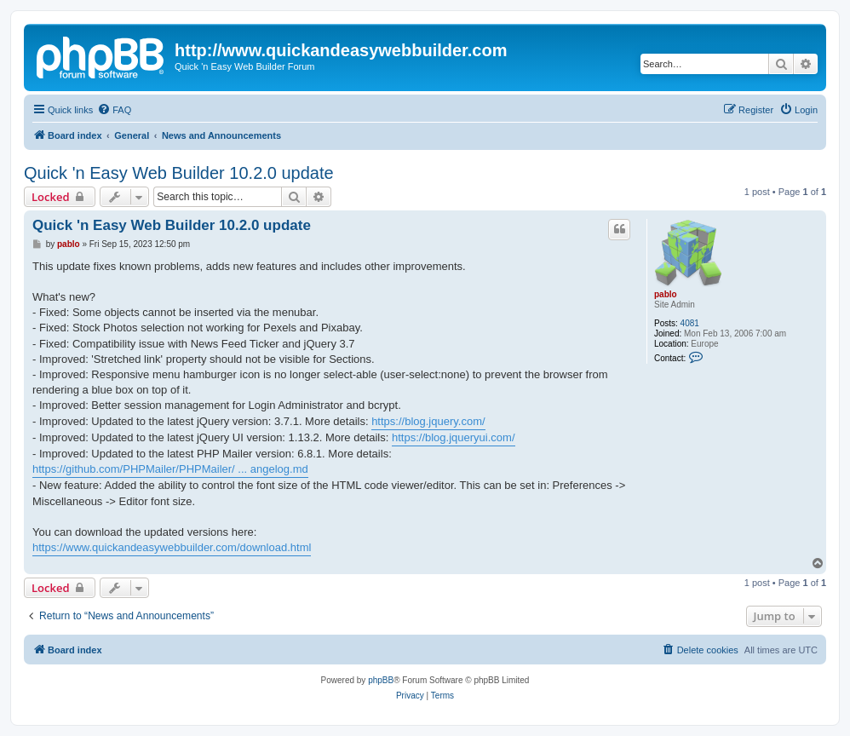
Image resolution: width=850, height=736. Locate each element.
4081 (690, 323)
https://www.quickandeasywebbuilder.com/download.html (171, 547)
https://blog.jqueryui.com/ (453, 437)
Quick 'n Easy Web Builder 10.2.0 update (179, 173)
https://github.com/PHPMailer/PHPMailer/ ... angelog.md (170, 469)
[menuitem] (114, 110)
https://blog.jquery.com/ (428, 421)
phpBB (380, 680)
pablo (665, 294)
